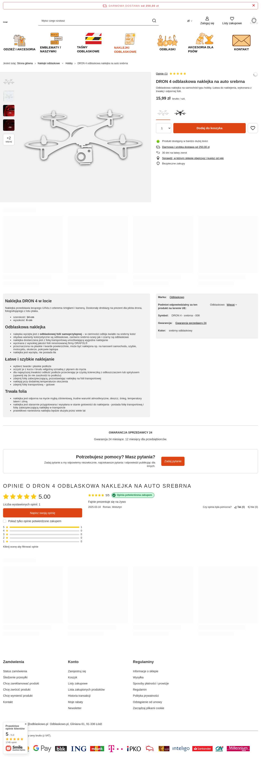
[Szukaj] (154, 20)
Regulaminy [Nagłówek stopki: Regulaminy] (143, 662)
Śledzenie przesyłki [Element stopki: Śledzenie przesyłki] (15, 677)
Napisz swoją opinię (42, 513)
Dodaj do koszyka (209, 128)
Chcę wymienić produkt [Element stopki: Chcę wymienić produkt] (18, 695)
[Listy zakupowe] (232, 20)
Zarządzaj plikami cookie (148, 708)
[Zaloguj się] (207, 20)
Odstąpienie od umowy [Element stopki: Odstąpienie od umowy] (147, 702)
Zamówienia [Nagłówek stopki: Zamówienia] (13, 662)
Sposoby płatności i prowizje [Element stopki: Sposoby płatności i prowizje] (151, 683)
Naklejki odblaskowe (49, 63)
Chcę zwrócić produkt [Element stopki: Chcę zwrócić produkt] (16, 689)
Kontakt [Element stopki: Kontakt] (8, 702)
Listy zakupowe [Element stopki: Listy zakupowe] (78, 683)
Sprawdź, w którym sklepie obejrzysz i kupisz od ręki (193, 158)
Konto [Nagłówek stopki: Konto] (73, 662)
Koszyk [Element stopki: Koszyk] (72, 677)
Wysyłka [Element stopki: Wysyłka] (138, 677)
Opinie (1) (162, 73)
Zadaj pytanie (172, 461)
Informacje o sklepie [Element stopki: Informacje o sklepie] (145, 671)
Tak (240, 507)
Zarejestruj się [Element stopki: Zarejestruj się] (77, 671)
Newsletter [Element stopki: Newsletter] (75, 708)
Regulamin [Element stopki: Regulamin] (140, 689)
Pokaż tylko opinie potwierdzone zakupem (34, 521)
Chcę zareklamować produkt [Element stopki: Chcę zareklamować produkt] (21, 683)
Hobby (69, 63)
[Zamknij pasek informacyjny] (253, 5)
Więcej (231, 304)
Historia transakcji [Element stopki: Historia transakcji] (79, 695)
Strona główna (25, 63)
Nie (253, 507)
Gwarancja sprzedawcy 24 (190, 323)
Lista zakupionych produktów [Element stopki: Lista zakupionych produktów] (86, 689)
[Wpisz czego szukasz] (98, 20)
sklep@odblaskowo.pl (34, 724)
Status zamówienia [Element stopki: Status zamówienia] (15, 671)
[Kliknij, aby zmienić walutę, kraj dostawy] (189, 20)
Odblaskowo (177, 297)
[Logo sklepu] (5, 20)
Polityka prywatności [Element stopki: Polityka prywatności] (146, 695)
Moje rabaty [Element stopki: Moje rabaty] (75, 702)
